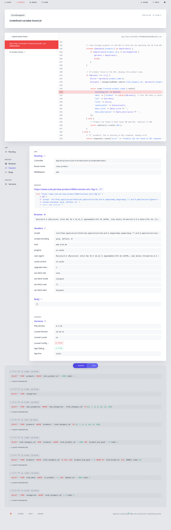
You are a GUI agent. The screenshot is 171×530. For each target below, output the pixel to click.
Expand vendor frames (18, 36)
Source (21, 514)
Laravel (41, 514)
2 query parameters (19, 447)
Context (8, 180)
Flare (130, 514)
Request (8, 160)
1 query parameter (18, 381)
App (6, 148)
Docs (30, 514)
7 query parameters (19, 412)
